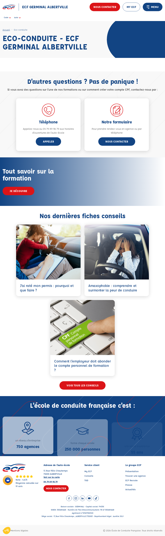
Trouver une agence (135, 475)
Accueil (6, 29)
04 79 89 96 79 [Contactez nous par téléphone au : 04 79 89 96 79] (51, 481)
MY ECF (131, 7)
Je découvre (18, 191)
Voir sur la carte (52, 477)
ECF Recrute (131, 480)
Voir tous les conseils (82, 385)
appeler (48, 141)
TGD (86, 480)
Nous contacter (104, 7)
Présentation (132, 471)
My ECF (88, 471)
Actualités (130, 489)
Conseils (88, 475)
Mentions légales (19, 530)
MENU (153, 7)
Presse (128, 484)
